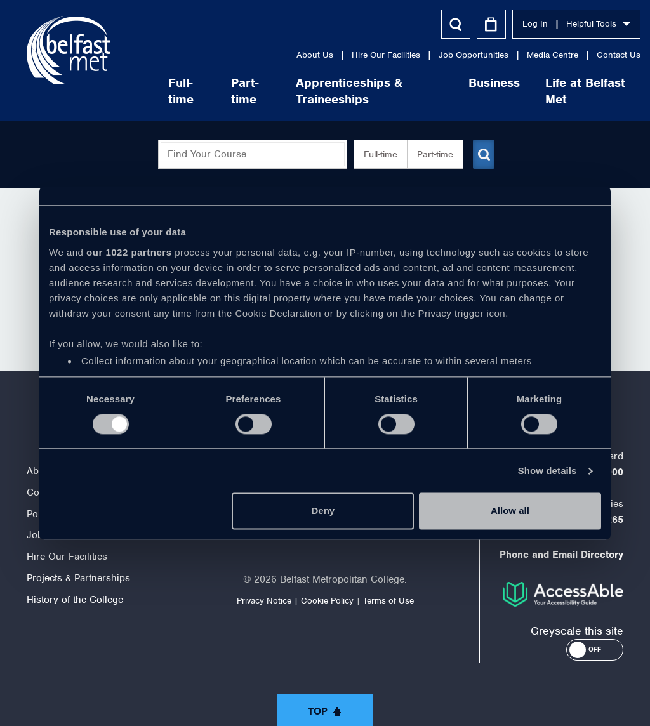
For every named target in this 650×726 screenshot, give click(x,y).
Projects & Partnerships (78, 578)
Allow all (510, 511)
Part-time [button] (430, 154)
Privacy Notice (264, 600)
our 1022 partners (128, 252)
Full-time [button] (375, 154)
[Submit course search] (482, 154)
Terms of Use (388, 600)
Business (467, 83)
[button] (594, 650)
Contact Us (592, 55)
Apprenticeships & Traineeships (322, 91)
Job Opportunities (447, 55)
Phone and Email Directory (561, 554)
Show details (547, 470)
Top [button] (318, 711)
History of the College (75, 599)
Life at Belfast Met (559, 91)
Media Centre (526, 55)
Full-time (155, 91)
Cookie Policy (327, 600)
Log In (508, 24)
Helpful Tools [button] (572, 23)
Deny (323, 511)
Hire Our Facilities (359, 55)
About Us (288, 55)
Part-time (218, 91)
